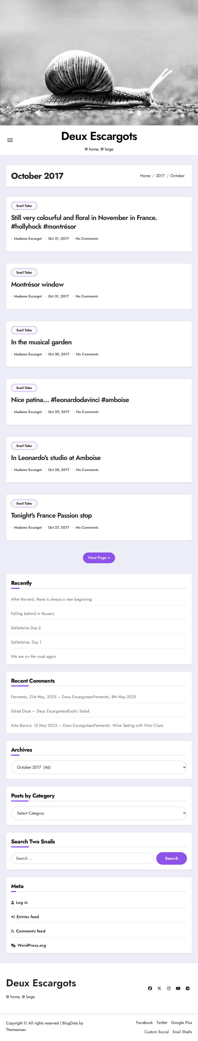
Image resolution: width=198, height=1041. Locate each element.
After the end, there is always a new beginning (51, 599)
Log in (22, 903)
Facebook (144, 1023)
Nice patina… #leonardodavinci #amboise (71, 400)
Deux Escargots (99, 136)
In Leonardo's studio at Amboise (56, 458)
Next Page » (99, 558)
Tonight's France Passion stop (52, 516)
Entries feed (28, 917)
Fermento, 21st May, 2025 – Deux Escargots (50, 697)
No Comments (87, 238)
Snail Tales (24, 205)
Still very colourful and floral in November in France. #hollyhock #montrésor (85, 222)
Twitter (162, 1023)
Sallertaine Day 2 (26, 628)
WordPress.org (32, 945)
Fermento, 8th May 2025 (114, 697)
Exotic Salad (78, 711)
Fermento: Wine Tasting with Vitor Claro (129, 726)
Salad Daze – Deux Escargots (37, 711)
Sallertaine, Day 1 (26, 642)
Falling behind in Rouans (32, 614)
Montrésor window (38, 284)
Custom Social (156, 1032)
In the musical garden (41, 342)
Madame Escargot (28, 238)
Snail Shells (182, 1032)
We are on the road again (33, 657)
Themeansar (15, 1030)
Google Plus (181, 1023)
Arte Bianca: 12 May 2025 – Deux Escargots (50, 726)
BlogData (70, 1023)
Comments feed (30, 931)
